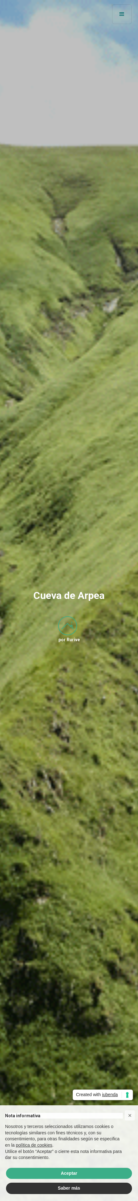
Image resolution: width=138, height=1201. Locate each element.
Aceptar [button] (69, 1173)
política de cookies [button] (34, 1145)
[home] (25, 14)
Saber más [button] (69, 1188)
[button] (122, 14)
